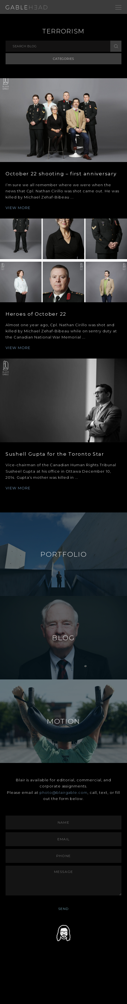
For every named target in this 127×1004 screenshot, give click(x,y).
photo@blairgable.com (64, 792)
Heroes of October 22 (36, 314)
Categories (63, 59)
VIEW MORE (18, 207)
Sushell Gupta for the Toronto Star (55, 454)
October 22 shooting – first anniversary (61, 173)
